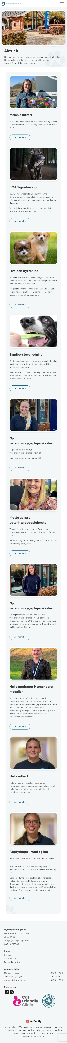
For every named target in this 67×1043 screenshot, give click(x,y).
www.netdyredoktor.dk (33, 1036)
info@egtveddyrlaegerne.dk (16, 940)
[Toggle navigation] (62, 3)
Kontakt (7, 955)
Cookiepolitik (10, 958)
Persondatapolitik (12, 962)
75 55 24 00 (9, 937)
